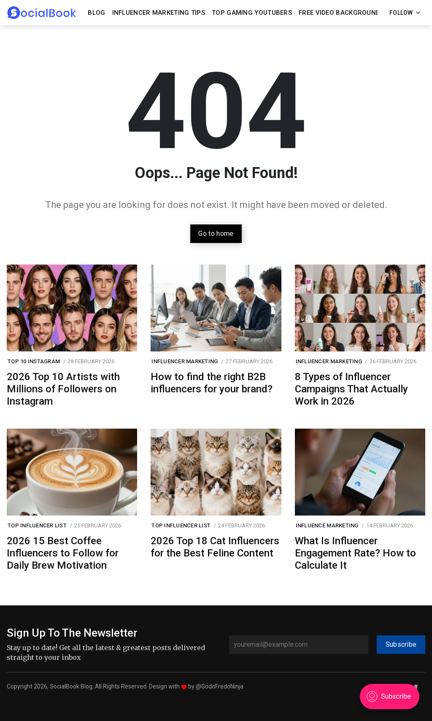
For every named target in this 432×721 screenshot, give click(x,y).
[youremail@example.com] (298, 644)
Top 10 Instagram (34, 361)
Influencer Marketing (184, 361)
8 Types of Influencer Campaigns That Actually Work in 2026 (351, 389)
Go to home (215, 234)
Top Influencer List (37, 525)
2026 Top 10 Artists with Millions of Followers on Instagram (63, 389)
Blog (96, 12)
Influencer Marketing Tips (158, 12)
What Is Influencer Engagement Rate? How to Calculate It (355, 553)
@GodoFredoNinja (219, 686)
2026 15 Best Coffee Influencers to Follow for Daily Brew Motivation (63, 553)
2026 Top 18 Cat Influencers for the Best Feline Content (215, 547)
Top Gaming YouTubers (252, 12)
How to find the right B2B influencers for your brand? (212, 383)
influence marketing (327, 525)
